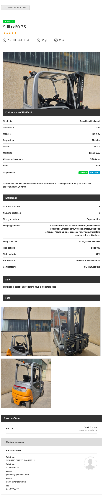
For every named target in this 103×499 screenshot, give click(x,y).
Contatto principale (15, 442)
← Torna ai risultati (15, 8)
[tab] (51, 442)
